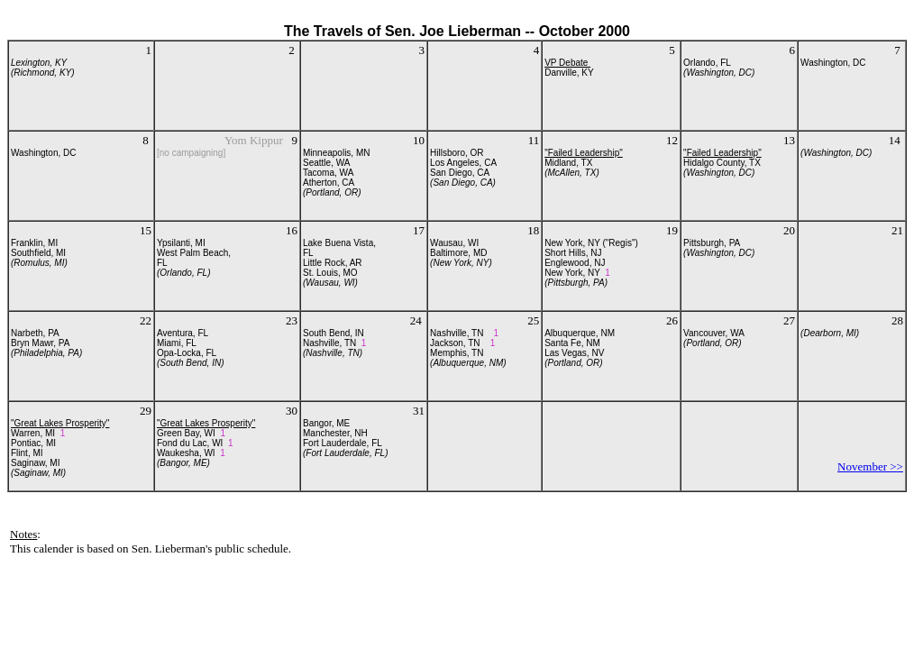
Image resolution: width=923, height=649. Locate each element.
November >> (870, 466)
